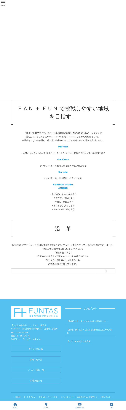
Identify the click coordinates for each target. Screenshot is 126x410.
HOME (17, 397)
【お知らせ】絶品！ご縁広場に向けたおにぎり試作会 (89, 331)
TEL (111, 405)
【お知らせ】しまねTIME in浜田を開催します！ (88, 321)
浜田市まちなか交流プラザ (87, 397)
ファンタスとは (29, 397)
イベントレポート (67, 397)
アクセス (46, 405)
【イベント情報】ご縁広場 (78, 341)
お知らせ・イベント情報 (48, 397)
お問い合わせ (106, 397)
